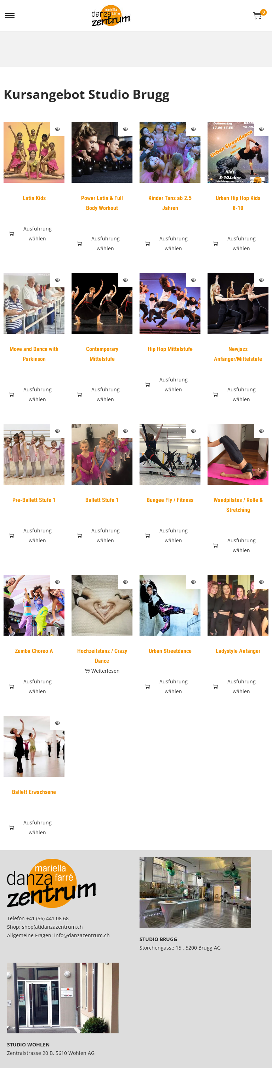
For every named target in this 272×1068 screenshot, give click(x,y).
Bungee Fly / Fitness (170, 500)
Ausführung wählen (30, 233)
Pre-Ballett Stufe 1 (34, 500)
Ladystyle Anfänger (238, 651)
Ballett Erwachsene (34, 792)
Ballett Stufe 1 (102, 500)
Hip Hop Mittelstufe (170, 349)
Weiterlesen (102, 670)
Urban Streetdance (170, 651)
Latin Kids (34, 198)
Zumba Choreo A (34, 651)
